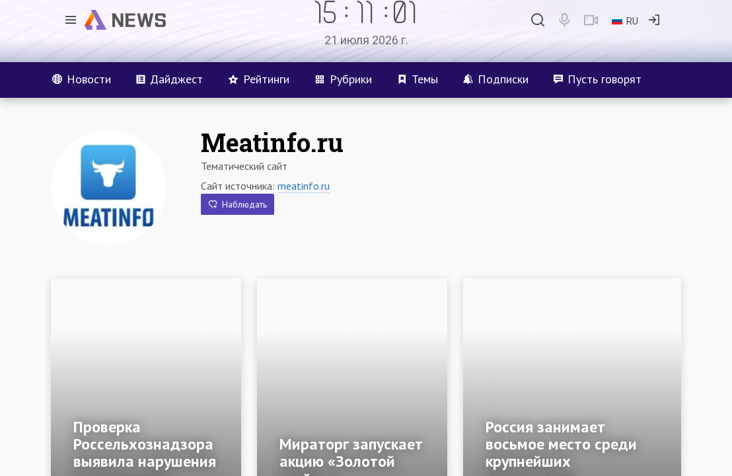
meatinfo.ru (303, 185)
